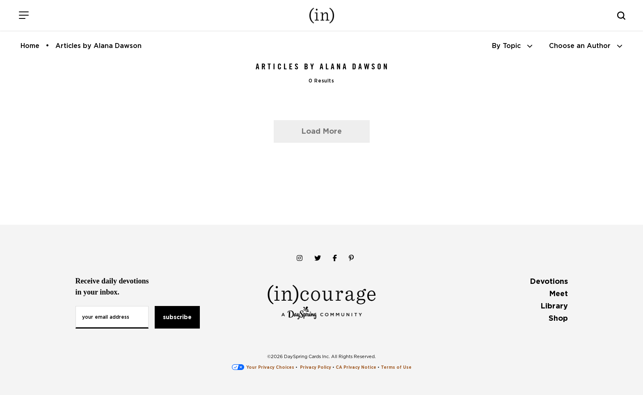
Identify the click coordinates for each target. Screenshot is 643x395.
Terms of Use (396, 367)
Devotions (549, 281)
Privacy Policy (315, 367)
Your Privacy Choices (263, 367)
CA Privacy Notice (356, 367)
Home (30, 46)
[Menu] (23, 15)
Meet (558, 293)
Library (554, 305)
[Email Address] (112, 317)
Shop (558, 318)
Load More (321, 131)
